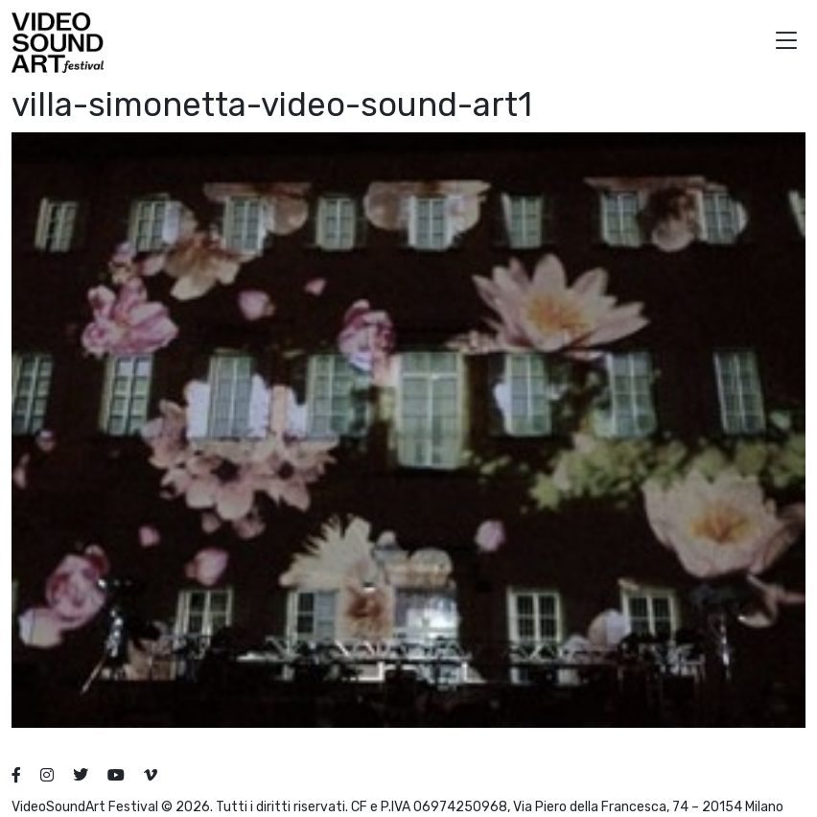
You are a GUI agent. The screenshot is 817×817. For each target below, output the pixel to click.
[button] (786, 43)
